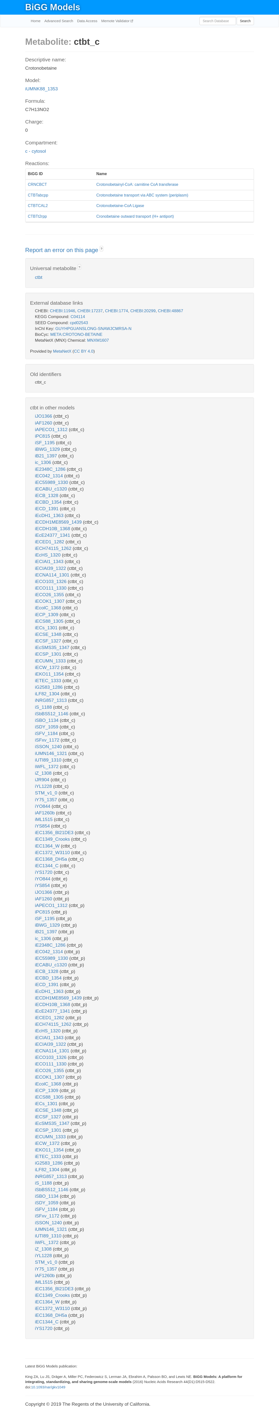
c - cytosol (35, 151)
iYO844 (43, 806)
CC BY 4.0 (83, 351)
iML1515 (44, 819)
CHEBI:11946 (62, 311)
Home (36, 21)
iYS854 (43, 826)
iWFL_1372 (47, 766)
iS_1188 (44, 707)
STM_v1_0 (47, 792)
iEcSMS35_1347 (53, 647)
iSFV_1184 (47, 733)
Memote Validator (116, 21)
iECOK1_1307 (50, 601)
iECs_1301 (47, 627)
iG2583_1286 (49, 687)
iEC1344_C (47, 865)
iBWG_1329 (48, 449)
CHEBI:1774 (116, 311)
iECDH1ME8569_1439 (59, 522)
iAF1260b (45, 812)
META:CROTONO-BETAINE (76, 334)
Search (245, 21)
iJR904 (43, 779)
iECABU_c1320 (51, 488)
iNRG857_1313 (51, 700)
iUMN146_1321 (51, 753)
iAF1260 (44, 422)
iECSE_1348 (49, 634)
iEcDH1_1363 (50, 515)
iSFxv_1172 (48, 740)
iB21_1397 (46, 455)
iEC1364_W (48, 845)
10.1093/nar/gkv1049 (48, 1387)
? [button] (101, 249)
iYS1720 (44, 872)
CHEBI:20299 (143, 311)
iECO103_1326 (51, 581)
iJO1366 (44, 416)
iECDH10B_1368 (53, 528)
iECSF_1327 (49, 640)
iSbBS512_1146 (52, 713)
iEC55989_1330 (52, 482)
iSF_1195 (45, 442)
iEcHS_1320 (48, 554)
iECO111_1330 (51, 588)
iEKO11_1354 (50, 674)
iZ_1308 (44, 773)
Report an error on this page (62, 250)
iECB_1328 (47, 495)
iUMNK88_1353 (41, 88)
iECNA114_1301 (53, 574)
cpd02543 (79, 322)
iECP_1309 (47, 614)
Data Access (87, 21)
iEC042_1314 (49, 475)
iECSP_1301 (49, 654)
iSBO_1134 (47, 720)
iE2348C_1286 (51, 469)
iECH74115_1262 (54, 548)
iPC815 (43, 436)
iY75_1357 (46, 799)
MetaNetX (62, 351)
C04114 (78, 316)
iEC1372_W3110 (53, 852)
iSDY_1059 (47, 726)
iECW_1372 (48, 667)
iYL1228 (44, 786)
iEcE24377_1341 (53, 535)
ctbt (39, 277)
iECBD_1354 (49, 502)
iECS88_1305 (50, 621)
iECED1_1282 (50, 541)
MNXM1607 (98, 340)
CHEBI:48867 (170, 311)
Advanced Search (59, 21)
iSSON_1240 (49, 746)
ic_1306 (44, 462)
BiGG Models (52, 7)
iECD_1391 (47, 508)
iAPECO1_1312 (52, 429)
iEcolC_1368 (49, 607)
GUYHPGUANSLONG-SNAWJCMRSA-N (93, 328)
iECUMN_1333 (51, 660)
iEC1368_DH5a (51, 859)
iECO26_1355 (50, 594)
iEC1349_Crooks (53, 839)
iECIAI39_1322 (51, 568)
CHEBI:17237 (90, 311)
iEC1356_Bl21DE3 (55, 832)
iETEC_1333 (49, 680)
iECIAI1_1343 (50, 561)
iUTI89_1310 (49, 760)
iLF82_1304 (48, 693)
